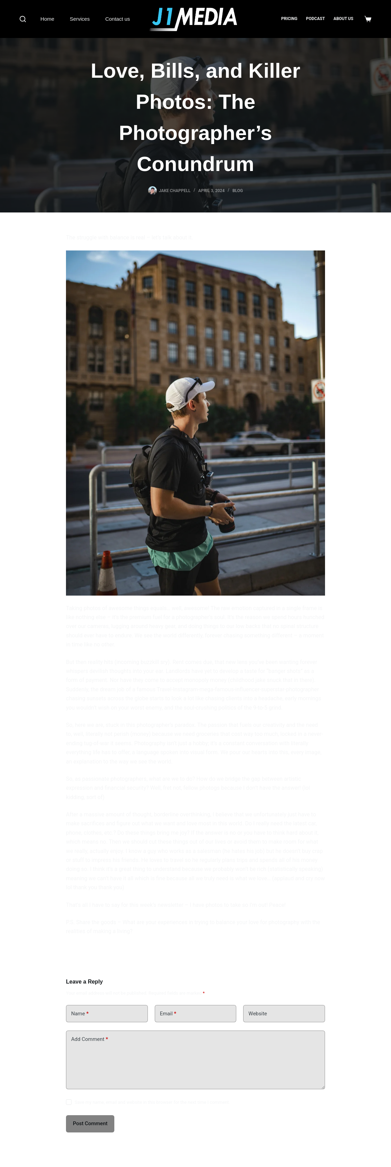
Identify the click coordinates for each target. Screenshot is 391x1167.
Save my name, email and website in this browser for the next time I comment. (152, 1102)
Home (47, 19)
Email (168, 1013)
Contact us (117, 19)
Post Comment (90, 1123)
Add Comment (89, 1039)
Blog (237, 190)
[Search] (23, 19)
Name (80, 1013)
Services (80, 19)
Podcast (315, 18)
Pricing (289, 18)
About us (343, 18)
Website (257, 1014)
